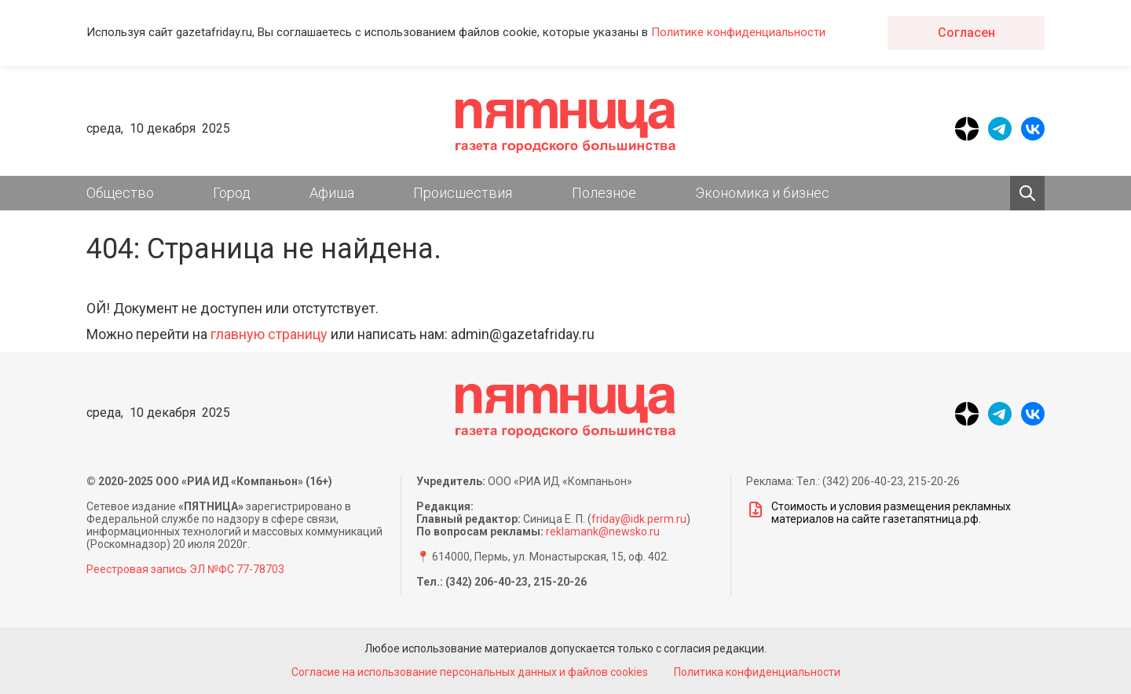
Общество (120, 192)
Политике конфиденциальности (738, 32)
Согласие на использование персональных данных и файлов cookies (469, 672)
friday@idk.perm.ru (638, 519)
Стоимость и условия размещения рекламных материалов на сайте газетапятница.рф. (878, 512)
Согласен (966, 32)
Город (232, 192)
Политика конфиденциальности (757, 672)
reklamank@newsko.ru (603, 531)
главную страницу (269, 334)
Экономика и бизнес (762, 192)
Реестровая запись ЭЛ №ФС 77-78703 (185, 569)
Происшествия (462, 192)
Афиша (331, 192)
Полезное (604, 192)
